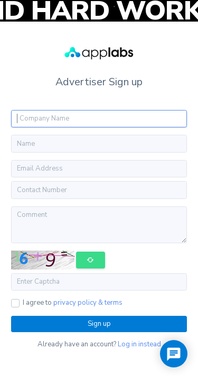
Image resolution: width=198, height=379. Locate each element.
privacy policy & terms (87, 302)
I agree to (72, 302)
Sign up (99, 323)
